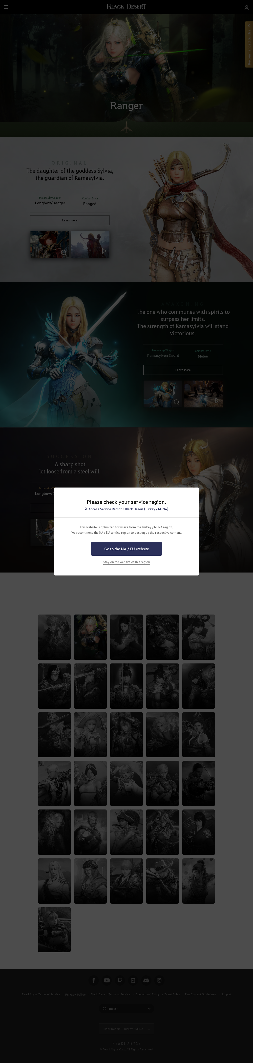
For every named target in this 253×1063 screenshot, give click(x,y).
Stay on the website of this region (126, 562)
